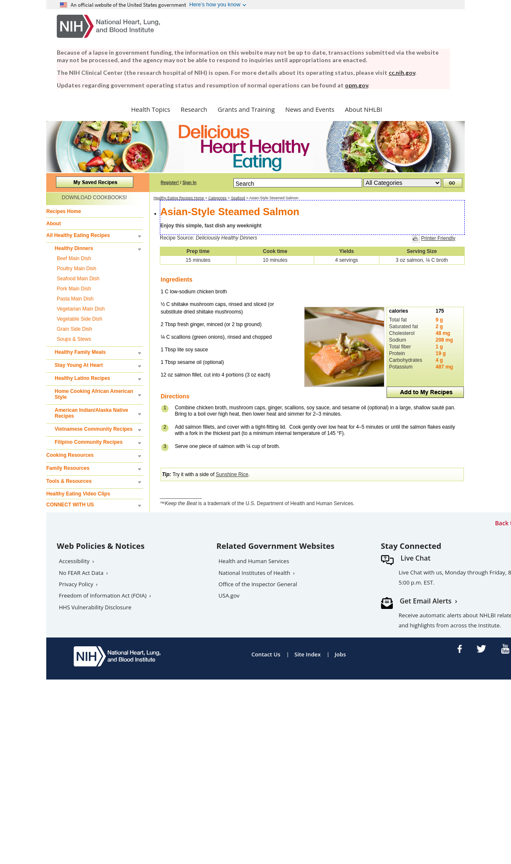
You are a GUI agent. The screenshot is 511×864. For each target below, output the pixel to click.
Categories (217, 198)
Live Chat (416, 558)
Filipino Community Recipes (88, 442)
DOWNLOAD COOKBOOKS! (94, 197)
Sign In (189, 182)
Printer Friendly (438, 238)
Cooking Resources (70, 455)
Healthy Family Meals (80, 352)
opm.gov (356, 85)
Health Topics (150, 109)
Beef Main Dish (74, 258)
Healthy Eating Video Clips (78, 494)
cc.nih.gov (402, 72)
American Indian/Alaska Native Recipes (91, 413)
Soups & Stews (74, 339)
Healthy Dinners (74, 248)
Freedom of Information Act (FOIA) (102, 595)
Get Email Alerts (426, 601)
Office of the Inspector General (258, 584)
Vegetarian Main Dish (81, 309)
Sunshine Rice (232, 474)
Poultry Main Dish (76, 268)
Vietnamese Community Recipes (93, 429)
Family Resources (68, 468)
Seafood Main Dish (78, 279)
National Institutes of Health (255, 573)
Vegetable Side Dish (79, 319)
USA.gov (229, 595)
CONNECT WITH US (70, 505)
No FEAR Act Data (81, 573)
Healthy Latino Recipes (82, 378)
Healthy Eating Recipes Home (179, 198)
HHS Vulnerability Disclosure (95, 607)
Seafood (238, 198)
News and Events (309, 109)
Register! (170, 182)
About (53, 224)
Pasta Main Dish (75, 299)
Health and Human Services (254, 561)
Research (194, 109)
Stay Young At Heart (79, 365)
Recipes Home (63, 211)
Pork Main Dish (74, 289)
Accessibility (74, 561)
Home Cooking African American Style (94, 394)
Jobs (340, 654)
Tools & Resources (69, 481)
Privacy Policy (76, 584)
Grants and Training (246, 109)
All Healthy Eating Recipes (78, 235)
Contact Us (266, 654)
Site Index (307, 654)
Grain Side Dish (74, 329)
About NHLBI (363, 109)
